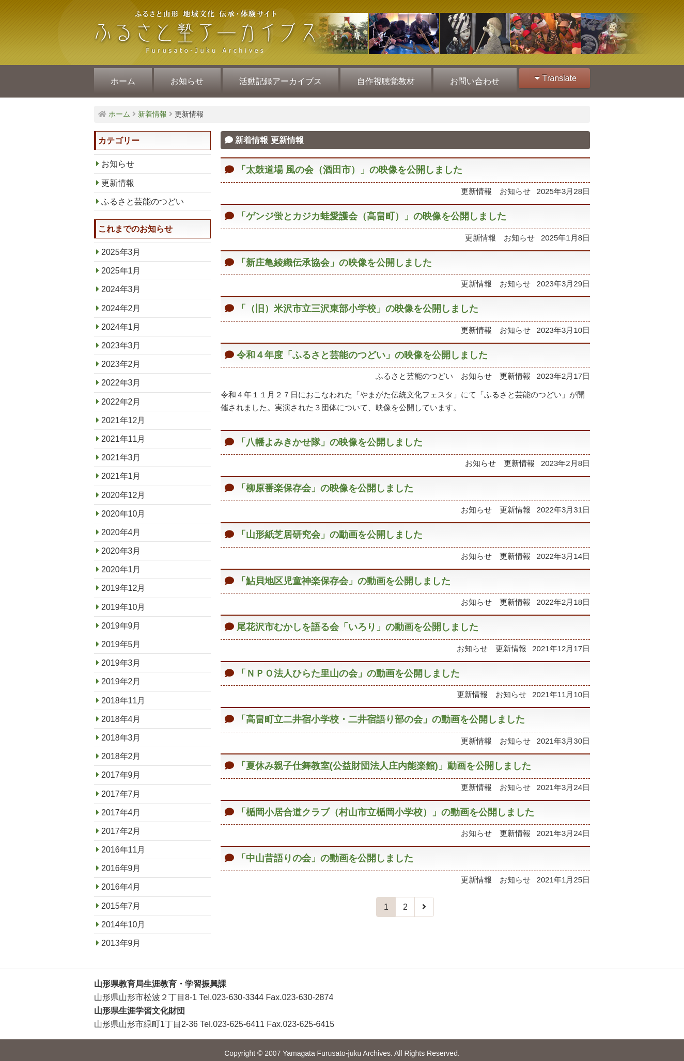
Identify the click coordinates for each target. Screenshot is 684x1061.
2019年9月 (121, 619)
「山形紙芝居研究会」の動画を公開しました (330, 528)
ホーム (122, 78)
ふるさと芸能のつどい (142, 195)
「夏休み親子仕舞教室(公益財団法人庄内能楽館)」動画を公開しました (384, 759)
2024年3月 (121, 283)
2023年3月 (121, 339)
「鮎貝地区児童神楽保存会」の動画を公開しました (343, 575)
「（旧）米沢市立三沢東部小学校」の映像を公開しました (357, 302)
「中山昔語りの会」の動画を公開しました (325, 852)
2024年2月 (121, 302)
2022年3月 (121, 376)
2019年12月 (123, 581)
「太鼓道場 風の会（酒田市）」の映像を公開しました (349, 163)
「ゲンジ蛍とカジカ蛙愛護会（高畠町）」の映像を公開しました (371, 210)
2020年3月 (121, 544)
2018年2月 (121, 750)
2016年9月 (121, 862)
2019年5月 (121, 638)
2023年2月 (121, 357)
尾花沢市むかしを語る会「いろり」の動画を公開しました (357, 621)
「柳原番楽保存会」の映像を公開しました (325, 482)
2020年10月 (123, 507)
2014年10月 (123, 918)
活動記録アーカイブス (278, 78)
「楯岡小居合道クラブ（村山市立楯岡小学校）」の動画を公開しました (385, 806)
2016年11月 (123, 843)
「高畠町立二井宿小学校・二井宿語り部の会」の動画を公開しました (381, 713)
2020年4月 (121, 526)
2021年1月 (121, 469)
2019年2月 (121, 675)
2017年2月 (121, 825)
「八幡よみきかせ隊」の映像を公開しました (330, 436)
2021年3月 (121, 451)
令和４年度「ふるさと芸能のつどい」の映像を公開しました (362, 349)
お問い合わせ (470, 78)
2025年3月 (121, 246)
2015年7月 (121, 899)
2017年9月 (121, 768)
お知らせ (185, 78)
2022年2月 (121, 395)
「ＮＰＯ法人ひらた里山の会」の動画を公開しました (348, 667)
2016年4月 (121, 880)
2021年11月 (123, 432)
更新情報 (117, 176)
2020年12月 (123, 489)
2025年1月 (121, 264)
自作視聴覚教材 (382, 78)
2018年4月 (121, 713)
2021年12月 (123, 414)
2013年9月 (121, 937)
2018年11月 (123, 694)
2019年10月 (123, 601)
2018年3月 (121, 731)
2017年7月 (121, 787)
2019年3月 (121, 656)
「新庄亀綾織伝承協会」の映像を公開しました (334, 256)
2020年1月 (121, 563)
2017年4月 (121, 806)
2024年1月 (121, 320)
